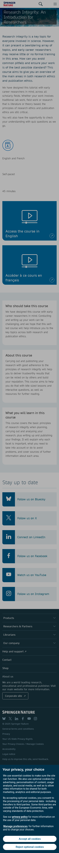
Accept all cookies (30, 839)
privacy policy (20, 816)
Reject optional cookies (30, 847)
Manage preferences (15, 826)
